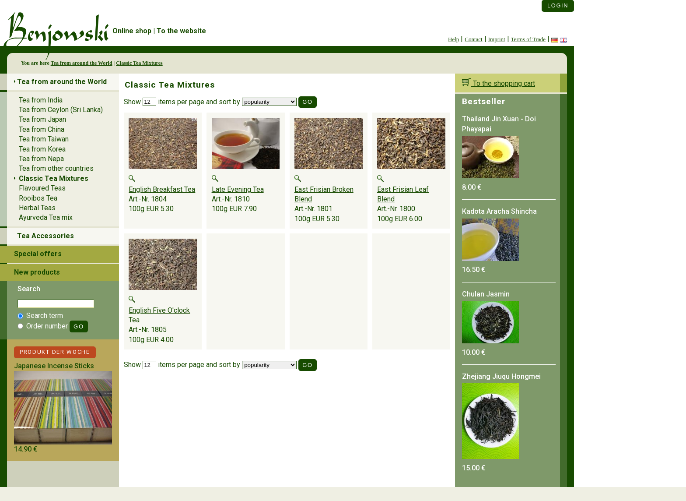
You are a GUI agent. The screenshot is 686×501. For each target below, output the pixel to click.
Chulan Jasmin (486, 294)
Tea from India (41, 100)
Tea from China (41, 129)
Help (453, 39)
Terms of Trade (528, 39)
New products (37, 272)
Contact (473, 39)
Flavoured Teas (42, 188)
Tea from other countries (56, 168)
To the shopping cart (498, 83)
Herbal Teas (37, 208)
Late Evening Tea (238, 189)
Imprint (496, 39)
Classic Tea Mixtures (139, 63)
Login (557, 5)
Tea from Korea (42, 149)
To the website (181, 31)
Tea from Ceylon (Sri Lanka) (61, 110)
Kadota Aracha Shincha (499, 211)
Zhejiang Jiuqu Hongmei (501, 376)
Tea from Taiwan (44, 139)
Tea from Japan (42, 119)
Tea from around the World (81, 63)
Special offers (38, 254)
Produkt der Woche (55, 352)
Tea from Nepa (41, 159)
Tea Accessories (45, 236)
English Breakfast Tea (162, 189)
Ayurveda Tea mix (46, 217)
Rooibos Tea (38, 198)
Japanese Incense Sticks (54, 366)
